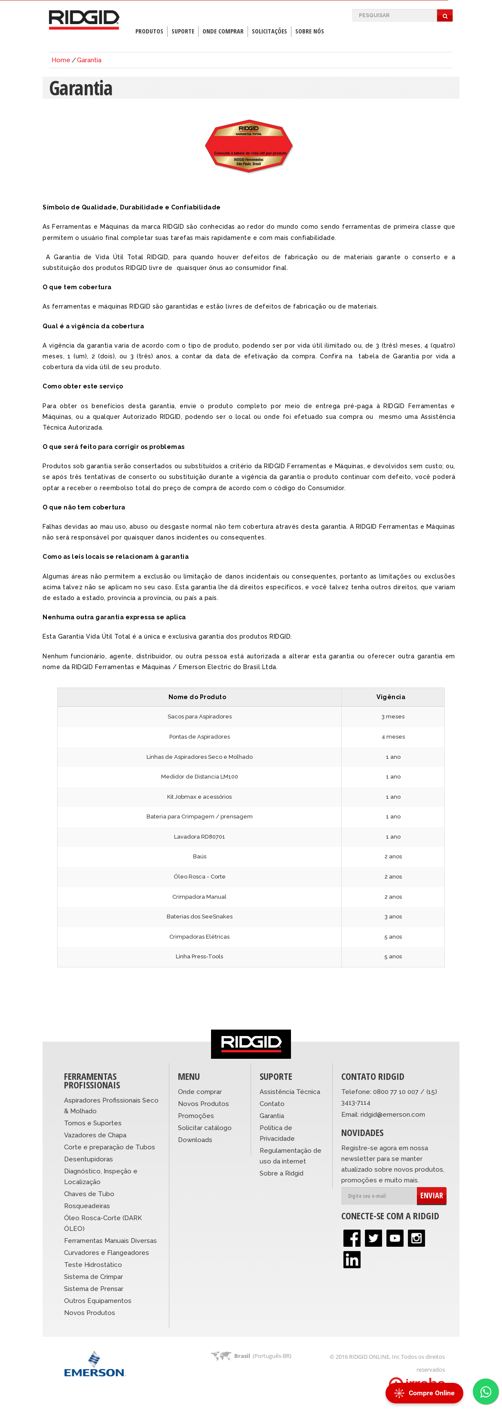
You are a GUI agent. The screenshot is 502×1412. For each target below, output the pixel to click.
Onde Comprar (223, 31)
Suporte (182, 31)
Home (61, 60)
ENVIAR (431, 1195)
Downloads (195, 1140)
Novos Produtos (89, 1313)
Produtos (149, 31)
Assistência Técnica (290, 1092)
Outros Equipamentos (98, 1301)
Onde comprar (200, 1092)
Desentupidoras (88, 1159)
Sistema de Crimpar (93, 1277)
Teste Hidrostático (93, 1265)
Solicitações (269, 31)
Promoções (196, 1116)
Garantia (89, 60)
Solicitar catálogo (205, 1128)
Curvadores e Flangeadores (106, 1253)
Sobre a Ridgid (281, 1173)
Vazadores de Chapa (95, 1135)
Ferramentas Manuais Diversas (110, 1241)
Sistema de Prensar (93, 1289)
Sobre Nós (309, 31)
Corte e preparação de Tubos (109, 1147)
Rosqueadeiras (87, 1206)
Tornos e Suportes (93, 1123)
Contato (272, 1104)
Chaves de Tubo (89, 1194)
